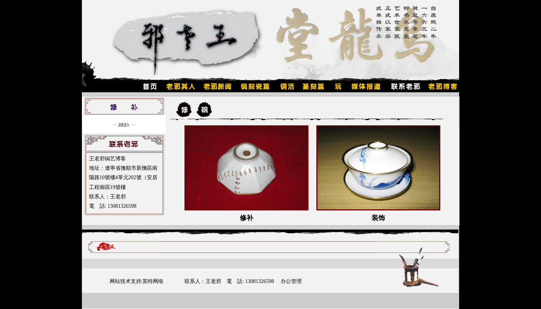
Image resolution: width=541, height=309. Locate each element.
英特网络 (152, 281)
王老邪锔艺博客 (107, 158)
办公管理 (291, 281)
